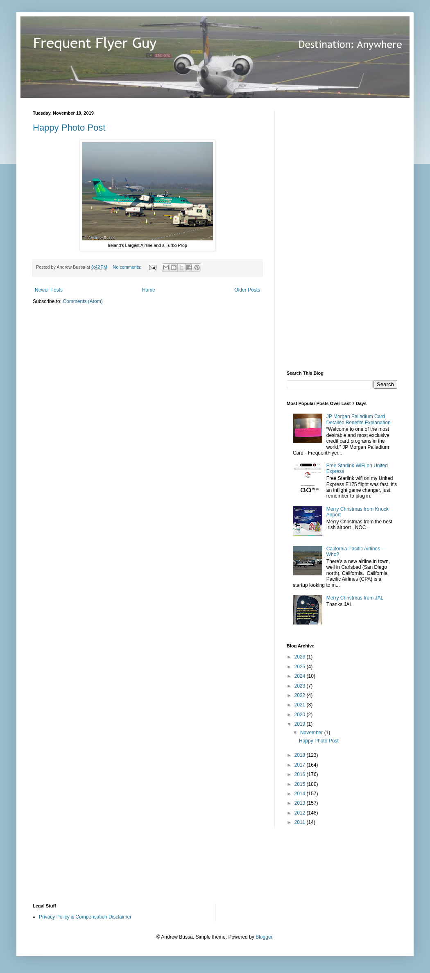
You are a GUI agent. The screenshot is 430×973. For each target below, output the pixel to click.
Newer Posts (49, 290)
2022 (300, 695)
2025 (300, 667)
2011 (300, 822)
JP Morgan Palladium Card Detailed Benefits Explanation (358, 419)
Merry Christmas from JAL (354, 598)
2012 (300, 813)
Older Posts (247, 290)
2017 (300, 765)
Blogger (264, 937)
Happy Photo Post (69, 127)
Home (148, 290)
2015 (300, 784)
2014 (300, 794)
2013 (300, 803)
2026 (300, 657)
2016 (300, 774)
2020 (300, 714)
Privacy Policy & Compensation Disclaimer (85, 917)
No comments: (128, 267)
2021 (300, 705)
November (312, 732)
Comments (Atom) (82, 301)
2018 (300, 755)
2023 (300, 686)
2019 (300, 724)
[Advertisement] (324, 233)
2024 (300, 676)
